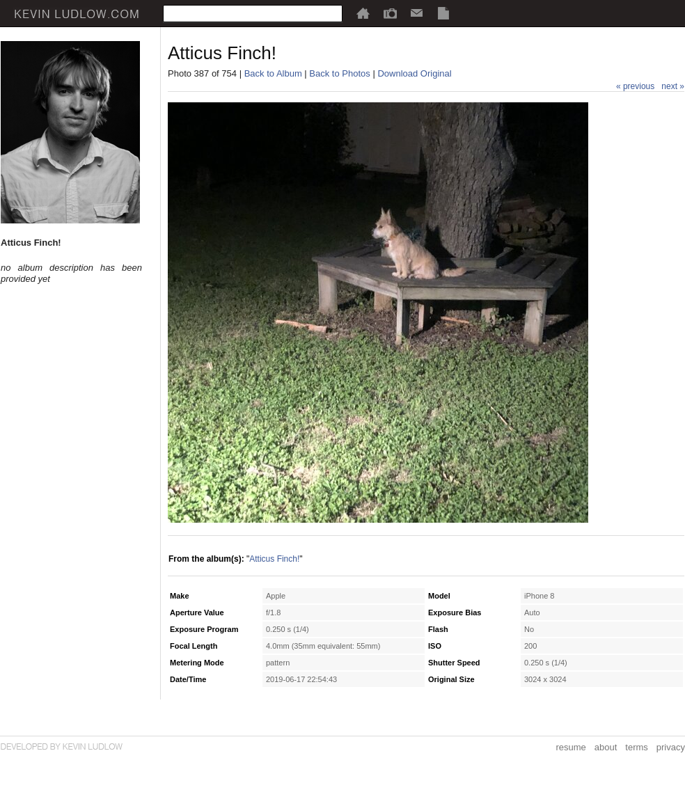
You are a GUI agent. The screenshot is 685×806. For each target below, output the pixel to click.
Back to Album (273, 73)
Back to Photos (339, 73)
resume (570, 747)
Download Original (414, 73)
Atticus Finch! (274, 559)
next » (672, 86)
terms (636, 747)
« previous (635, 86)
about (606, 747)
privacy (670, 747)
